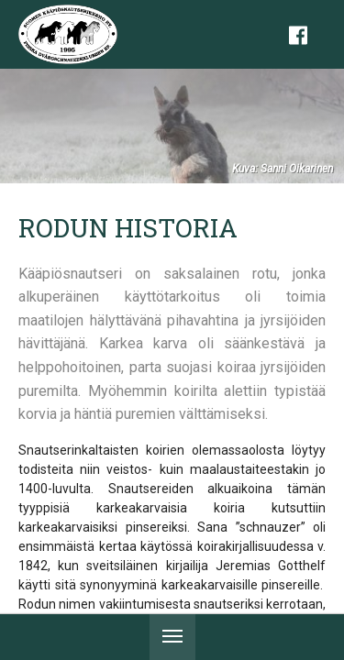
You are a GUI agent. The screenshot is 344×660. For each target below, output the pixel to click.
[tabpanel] (172, 126)
